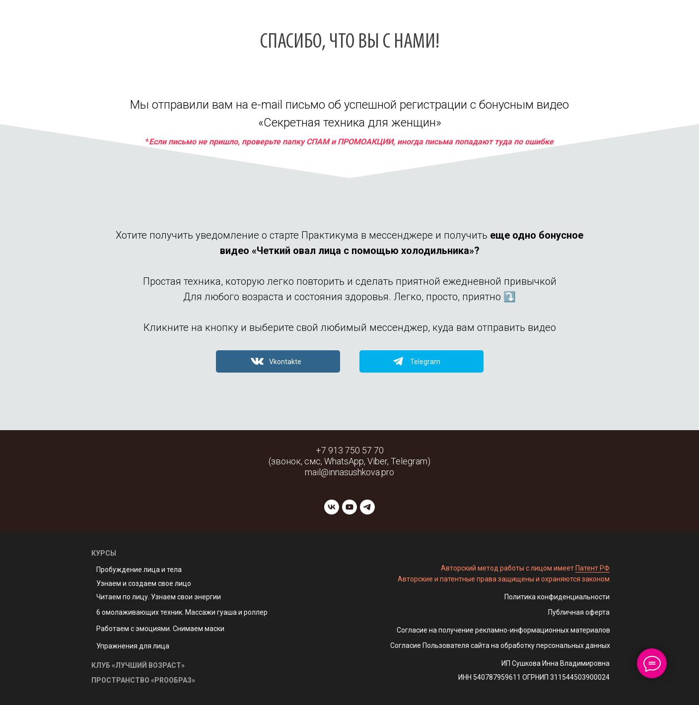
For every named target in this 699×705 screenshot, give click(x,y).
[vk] (331, 507)
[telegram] (367, 507)
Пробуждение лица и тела (139, 570)
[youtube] (349, 507)
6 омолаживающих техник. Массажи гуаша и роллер (182, 612)
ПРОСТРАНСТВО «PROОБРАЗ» (143, 680)
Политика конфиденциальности (557, 597)
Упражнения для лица (132, 646)
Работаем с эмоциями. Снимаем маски (160, 629)
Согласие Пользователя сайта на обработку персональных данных (500, 645)
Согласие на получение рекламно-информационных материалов (503, 630)
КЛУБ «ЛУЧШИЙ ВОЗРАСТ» (138, 665)
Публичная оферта (579, 612)
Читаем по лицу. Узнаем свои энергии (158, 597)
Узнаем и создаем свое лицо (143, 583)
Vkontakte (285, 362)
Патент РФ (592, 568)
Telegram (425, 362)
